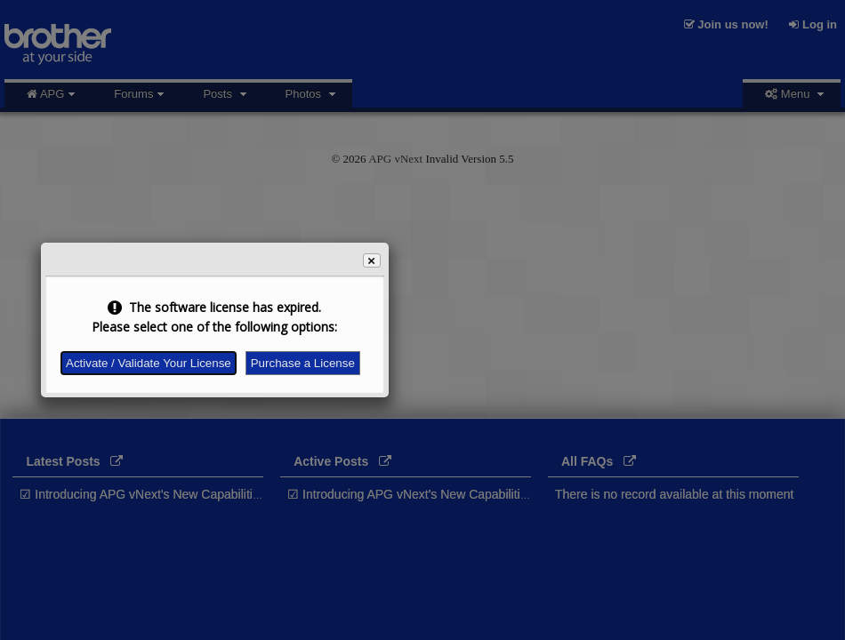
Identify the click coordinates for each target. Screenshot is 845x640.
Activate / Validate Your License (148, 363)
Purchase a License (303, 363)
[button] (372, 260)
